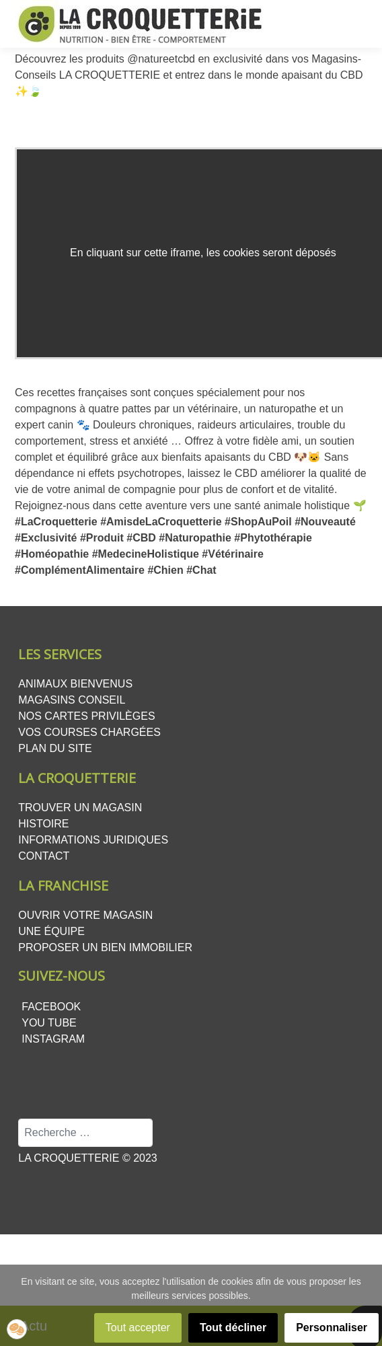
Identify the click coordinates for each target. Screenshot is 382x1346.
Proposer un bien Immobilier (105, 947)
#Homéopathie (52, 554)
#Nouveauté (325, 521)
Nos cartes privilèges (86, 716)
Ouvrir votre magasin (85, 915)
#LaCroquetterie (56, 521)
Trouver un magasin (80, 807)
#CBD (141, 538)
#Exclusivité (46, 538)
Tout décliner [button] (233, 1327)
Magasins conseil (71, 700)
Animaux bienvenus (75, 683)
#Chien (165, 570)
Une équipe (51, 931)
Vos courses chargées (89, 732)
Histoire (43, 823)
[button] (17, 1329)
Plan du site (54, 748)
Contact (43, 856)
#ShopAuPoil (258, 521)
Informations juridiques (93, 840)
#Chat (201, 570)
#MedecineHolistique (145, 554)
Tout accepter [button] (138, 1327)
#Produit (102, 538)
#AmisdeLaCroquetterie (161, 521)
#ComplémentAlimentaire (80, 570)
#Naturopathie (195, 538)
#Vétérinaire (233, 554)
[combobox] (85, 1133)
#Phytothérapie (273, 538)
